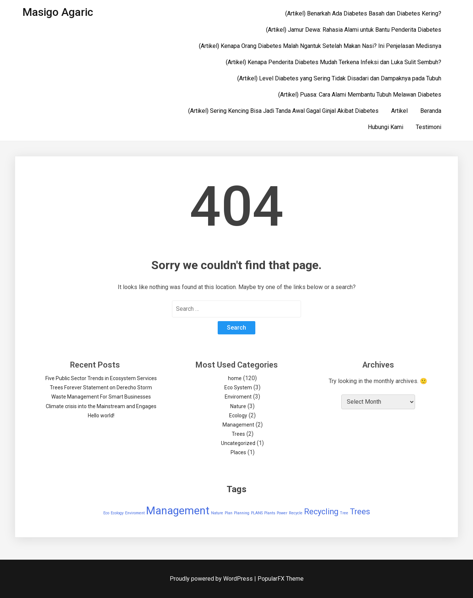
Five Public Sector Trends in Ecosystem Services (101, 378)
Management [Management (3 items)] (178, 510)
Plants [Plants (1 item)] (269, 513)
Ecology (238, 415)
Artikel (399, 110)
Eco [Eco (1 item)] (106, 513)
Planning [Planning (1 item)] (241, 513)
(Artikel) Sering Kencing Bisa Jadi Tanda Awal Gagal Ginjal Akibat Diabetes (283, 110)
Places (238, 452)
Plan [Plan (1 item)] (228, 513)
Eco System (238, 387)
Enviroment (238, 397)
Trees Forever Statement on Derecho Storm (101, 387)
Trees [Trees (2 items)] (360, 511)
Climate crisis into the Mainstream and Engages (101, 406)
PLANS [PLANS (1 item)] (257, 513)
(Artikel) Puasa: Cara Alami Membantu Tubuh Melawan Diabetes (359, 94)
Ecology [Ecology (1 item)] (117, 513)
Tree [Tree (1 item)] (344, 513)
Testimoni (428, 127)
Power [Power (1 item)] (282, 513)
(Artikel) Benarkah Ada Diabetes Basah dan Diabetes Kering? (363, 13)
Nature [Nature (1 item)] (217, 513)
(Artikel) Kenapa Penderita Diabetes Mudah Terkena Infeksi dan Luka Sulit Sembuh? (333, 62)
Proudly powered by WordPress (212, 578)
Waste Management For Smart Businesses (101, 397)
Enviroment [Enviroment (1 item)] (135, 513)
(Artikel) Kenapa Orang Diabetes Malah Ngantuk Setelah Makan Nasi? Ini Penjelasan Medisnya (320, 45)
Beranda (430, 110)
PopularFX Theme (281, 578)
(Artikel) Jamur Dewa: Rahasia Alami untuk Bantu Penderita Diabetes (353, 29)
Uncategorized (238, 443)
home (235, 378)
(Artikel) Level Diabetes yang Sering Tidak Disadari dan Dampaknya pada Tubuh (339, 78)
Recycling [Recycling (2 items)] (321, 511)
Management (238, 425)
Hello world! (101, 415)
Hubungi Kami (385, 127)
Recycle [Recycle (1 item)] (296, 513)
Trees (238, 434)
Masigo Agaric (58, 12)
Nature (238, 406)
